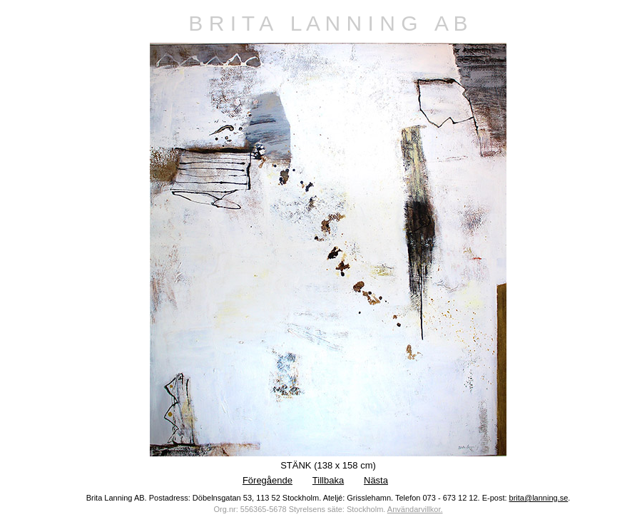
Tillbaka (328, 480)
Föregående (267, 480)
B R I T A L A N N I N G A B (327, 23)
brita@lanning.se (539, 497)
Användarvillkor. (415, 509)
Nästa (376, 480)
